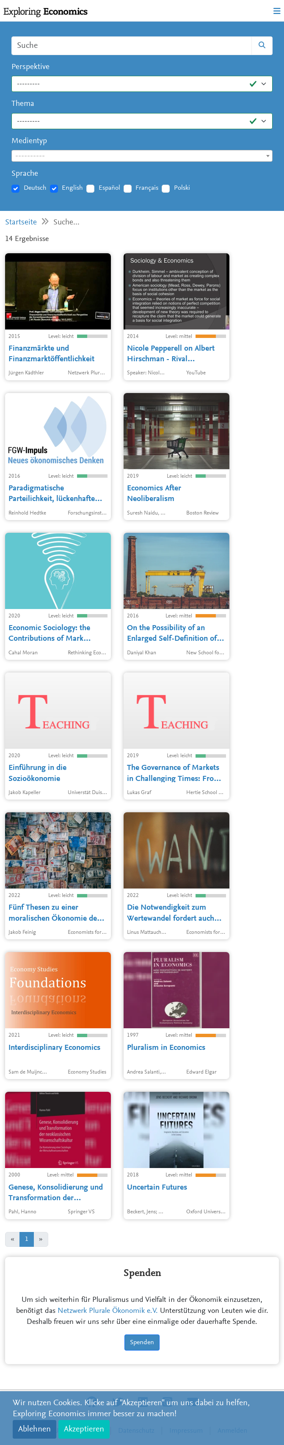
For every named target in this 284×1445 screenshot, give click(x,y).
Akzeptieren (84, 1429)
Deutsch (35, 188)
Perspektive (30, 67)
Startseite (21, 223)
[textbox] (142, 156)
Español (109, 188)
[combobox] (142, 156)
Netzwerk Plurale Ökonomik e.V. (108, 1311)
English (72, 188)
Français (146, 188)
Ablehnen (34, 1429)
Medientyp (29, 141)
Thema (22, 104)
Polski (182, 188)
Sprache (24, 174)
